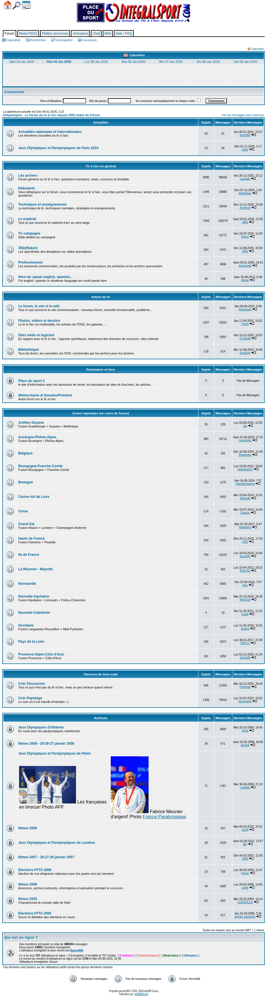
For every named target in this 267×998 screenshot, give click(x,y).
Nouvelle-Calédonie (34, 613)
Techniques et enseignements (42, 204)
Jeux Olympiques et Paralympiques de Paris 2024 (58, 148)
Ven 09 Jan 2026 (245, 61)
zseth (245, 887)
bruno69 (245, 135)
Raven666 (76, 950)
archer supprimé (245, 916)
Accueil (7, 5)
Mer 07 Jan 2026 (171, 61)
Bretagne (25, 482)
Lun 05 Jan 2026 (96, 61)
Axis (245, 585)
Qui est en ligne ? (21, 937)
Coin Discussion (31, 684)
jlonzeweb (245, 265)
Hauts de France (31, 538)
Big (245, 844)
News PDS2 (28, 34)
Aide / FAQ (124, 34)
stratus (245, 628)
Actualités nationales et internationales (50, 132)
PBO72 (245, 643)
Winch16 (244, 599)
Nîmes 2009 (27, 828)
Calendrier (26, 5)
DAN (245, 858)
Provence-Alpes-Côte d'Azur (41, 654)
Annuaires (80, 34)
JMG (245, 222)
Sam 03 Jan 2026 (21, 61)
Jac (245, 425)
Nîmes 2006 (27, 884)
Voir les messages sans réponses (243, 115)
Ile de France (28, 555)
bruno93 (245, 556)
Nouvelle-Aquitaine (33, 596)
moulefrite (245, 440)
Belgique (25, 453)
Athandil (245, 498)
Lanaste (245, 178)
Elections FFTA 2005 (34, 913)
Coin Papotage (30, 698)
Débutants (26, 188)
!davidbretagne (245, 483)
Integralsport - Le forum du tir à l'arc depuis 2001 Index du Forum (51, 115)
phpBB (125, 991)
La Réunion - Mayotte (35, 569)
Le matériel (27, 219)
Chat (96, 34)
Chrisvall (245, 338)
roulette (245, 787)
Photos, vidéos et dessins (39, 321)
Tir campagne (29, 233)
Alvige (245, 280)
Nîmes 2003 (27, 899)
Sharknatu (245, 454)
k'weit (245, 614)
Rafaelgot (245, 527)
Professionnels (30, 262)
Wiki (107, 34)
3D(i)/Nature (28, 248)
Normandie (27, 584)
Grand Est (26, 524)
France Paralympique (164, 816)
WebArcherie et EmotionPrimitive (45, 395)
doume (245, 745)
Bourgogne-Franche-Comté (40, 466)
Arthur (245, 236)
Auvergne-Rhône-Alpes (37, 437)
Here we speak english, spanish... (45, 277)
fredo (245, 730)
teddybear (245, 193)
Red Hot (245, 570)
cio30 (245, 829)
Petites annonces (55, 34)
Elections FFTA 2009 (34, 870)
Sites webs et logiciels (36, 335)
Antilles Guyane (31, 423)
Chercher (16, 5)
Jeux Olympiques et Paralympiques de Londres (56, 843)
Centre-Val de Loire (33, 497)
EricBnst (245, 352)
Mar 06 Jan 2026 (133, 61)
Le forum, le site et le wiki (38, 306)
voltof (245, 149)
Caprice (245, 512)
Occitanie (26, 625)
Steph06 (245, 657)
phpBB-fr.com (141, 994)
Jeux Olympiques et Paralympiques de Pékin (54, 753)
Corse (23, 511)
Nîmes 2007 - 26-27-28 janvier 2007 (46, 857)
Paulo (245, 323)
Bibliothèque (28, 350)
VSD (245, 541)
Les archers (27, 176)
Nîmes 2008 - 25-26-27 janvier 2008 (46, 744)
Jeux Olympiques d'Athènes (41, 727)
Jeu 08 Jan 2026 (207, 61)
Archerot (245, 207)
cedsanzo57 (245, 469)
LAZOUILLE (245, 902)
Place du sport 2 (31, 381)
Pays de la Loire (31, 642)
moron (245, 873)
